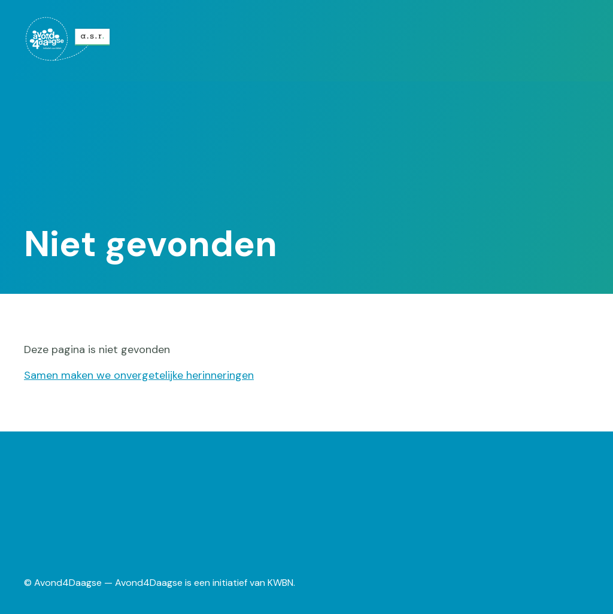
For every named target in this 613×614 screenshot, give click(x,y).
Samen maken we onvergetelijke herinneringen (139, 375)
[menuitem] (75, 39)
